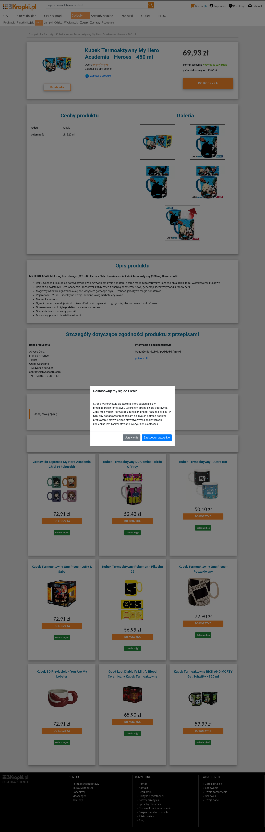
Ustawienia (131, 437)
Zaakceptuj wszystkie (157, 437)
